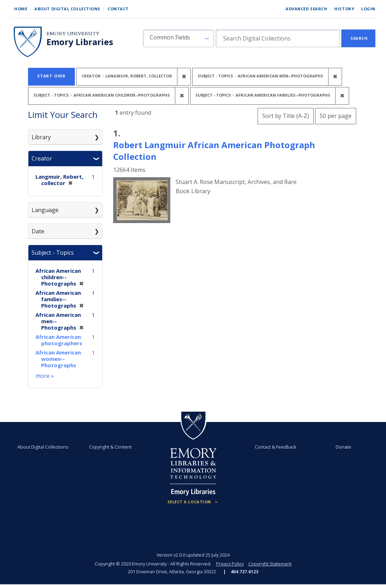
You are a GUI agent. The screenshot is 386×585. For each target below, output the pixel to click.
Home (20, 8)
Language (45, 210)
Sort (285, 116)
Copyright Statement (270, 564)
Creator (42, 158)
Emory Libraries (79, 42)
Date (38, 231)
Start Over (51, 75)
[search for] (278, 38)
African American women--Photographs (58, 359)
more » (44, 376)
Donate (343, 447)
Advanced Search (306, 8)
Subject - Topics (53, 252)
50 (336, 115)
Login (368, 8)
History (344, 8)
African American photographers (58, 340)
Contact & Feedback (275, 447)
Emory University (72, 33)
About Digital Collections (67, 8)
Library (41, 137)
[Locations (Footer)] (193, 502)
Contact (118, 8)
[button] (178, 38)
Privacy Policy (230, 564)
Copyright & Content (110, 447)
